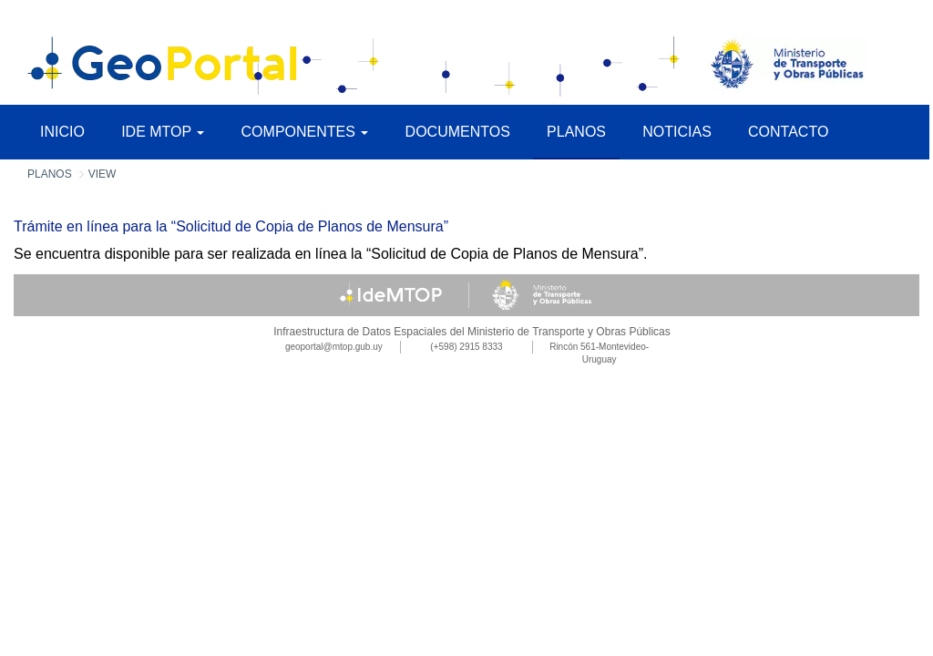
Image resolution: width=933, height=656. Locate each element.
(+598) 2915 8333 (466, 347)
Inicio (62, 131)
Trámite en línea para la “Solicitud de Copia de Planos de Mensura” (231, 226)
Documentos (457, 131)
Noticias (677, 131)
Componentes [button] (305, 131)
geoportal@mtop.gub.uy (334, 347)
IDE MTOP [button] (162, 131)
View (102, 174)
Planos (576, 131)
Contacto (788, 131)
